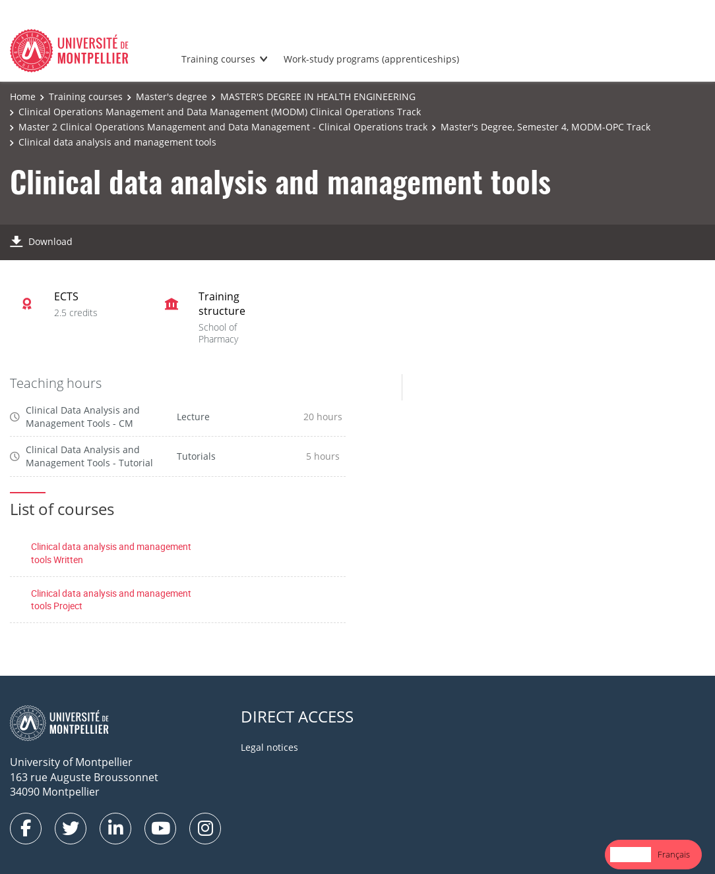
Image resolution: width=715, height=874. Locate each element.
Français (674, 854)
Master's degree (171, 96)
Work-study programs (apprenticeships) (371, 59)
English (630, 854)
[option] (674, 854)
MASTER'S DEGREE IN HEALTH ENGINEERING (318, 96)
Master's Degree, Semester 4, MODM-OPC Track (545, 127)
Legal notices (269, 747)
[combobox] (630, 854)
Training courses (218, 59)
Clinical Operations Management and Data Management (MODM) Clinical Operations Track (219, 111)
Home (23, 96)
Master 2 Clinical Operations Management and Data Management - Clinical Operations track (222, 127)
